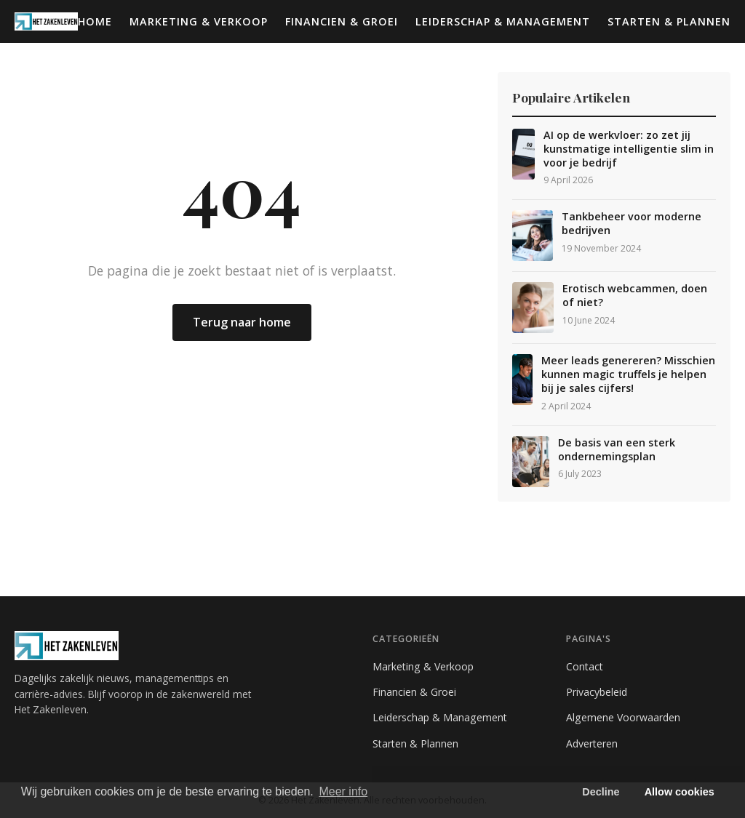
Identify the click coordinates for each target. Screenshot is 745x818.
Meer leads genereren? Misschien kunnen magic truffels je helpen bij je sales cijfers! (628, 374)
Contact (584, 666)
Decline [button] (600, 792)
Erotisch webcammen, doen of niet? (634, 295)
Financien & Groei (341, 21)
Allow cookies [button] (679, 792)
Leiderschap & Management (502, 21)
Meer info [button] (343, 791)
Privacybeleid (596, 692)
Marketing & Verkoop (199, 21)
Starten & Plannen (668, 21)
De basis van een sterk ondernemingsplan (616, 449)
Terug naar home (242, 322)
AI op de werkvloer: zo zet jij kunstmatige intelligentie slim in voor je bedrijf (628, 149)
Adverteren (592, 743)
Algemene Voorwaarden (623, 717)
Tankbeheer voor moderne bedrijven (631, 223)
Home (95, 21)
